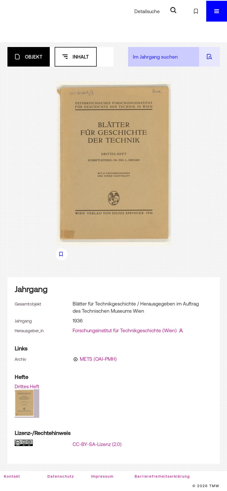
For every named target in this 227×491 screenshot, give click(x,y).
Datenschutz (60, 476)
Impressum (102, 476)
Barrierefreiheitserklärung (162, 476)
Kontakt (12, 476)
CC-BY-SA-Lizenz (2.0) (97, 444)
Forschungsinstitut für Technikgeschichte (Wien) (125, 330)
